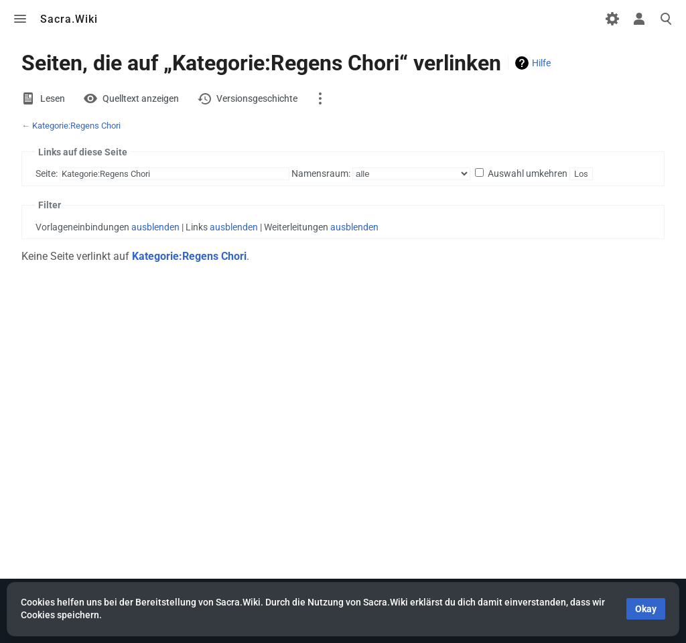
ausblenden (155, 227)
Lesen (52, 98)
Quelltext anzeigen (140, 98)
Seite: (47, 173)
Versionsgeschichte (256, 98)
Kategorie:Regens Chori (76, 126)
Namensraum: (320, 173)
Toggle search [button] (666, 18)
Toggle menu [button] (20, 18)
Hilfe (541, 63)
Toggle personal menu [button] (639, 18)
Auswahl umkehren (527, 173)
